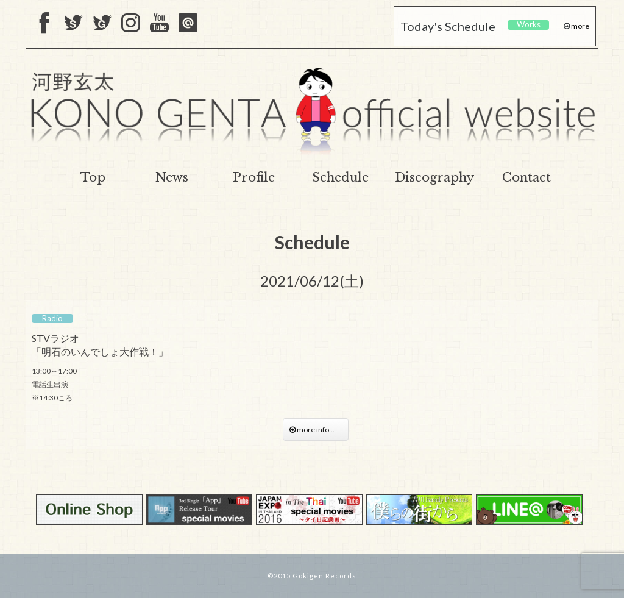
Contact (526, 177)
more (579, 25)
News (171, 177)
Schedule (340, 177)
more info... (315, 429)
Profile (254, 177)
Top (92, 177)
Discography (434, 177)
